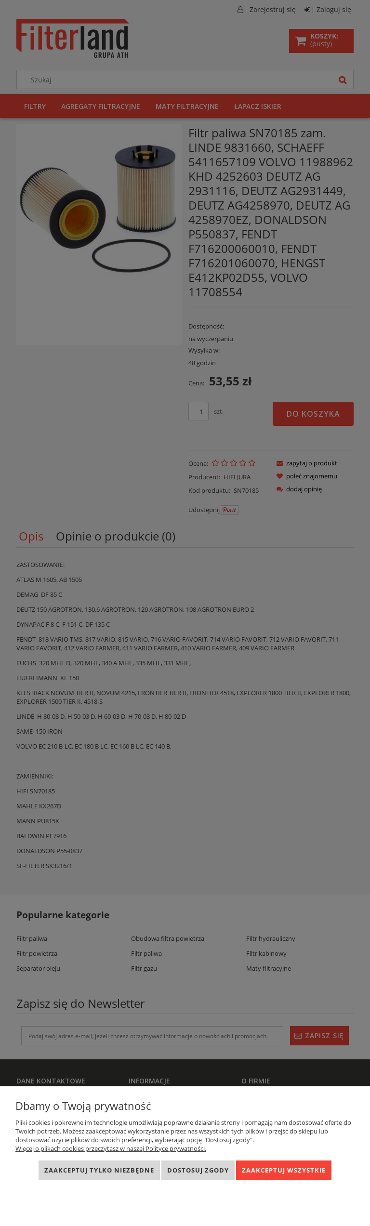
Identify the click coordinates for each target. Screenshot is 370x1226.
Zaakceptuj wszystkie (284, 1170)
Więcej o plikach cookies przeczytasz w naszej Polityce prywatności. (110, 1148)
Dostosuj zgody (198, 1170)
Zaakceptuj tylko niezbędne (99, 1170)
